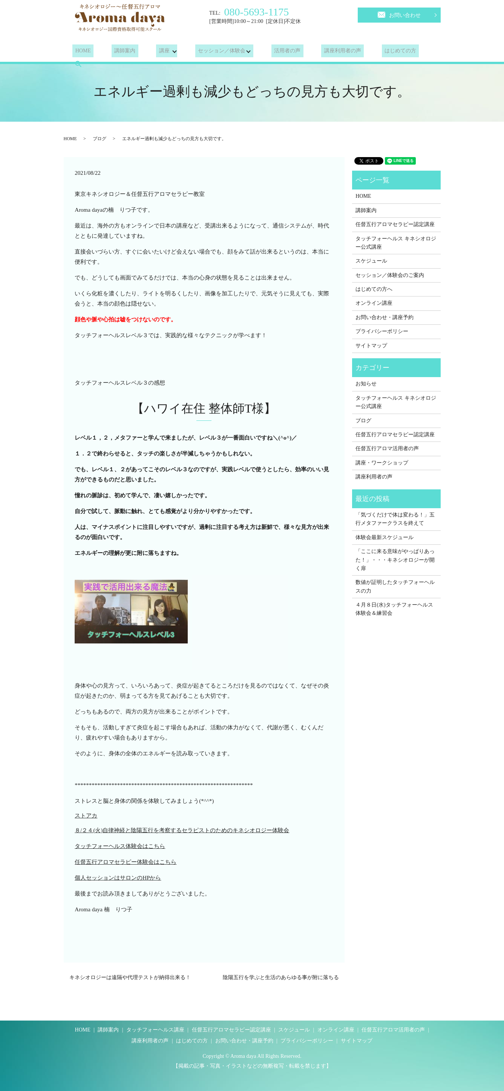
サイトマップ (371, 345)
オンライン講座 (373, 303)
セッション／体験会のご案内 (389, 275)
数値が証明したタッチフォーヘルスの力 (395, 586)
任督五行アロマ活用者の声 (387, 448)
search (414, 52)
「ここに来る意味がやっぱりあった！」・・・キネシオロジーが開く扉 (395, 560)
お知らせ (366, 384)
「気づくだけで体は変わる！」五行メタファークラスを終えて (395, 519)
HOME (80, 52)
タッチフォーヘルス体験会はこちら (120, 846)
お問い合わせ (399, 14)
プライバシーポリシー (381, 331)
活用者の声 (273, 52)
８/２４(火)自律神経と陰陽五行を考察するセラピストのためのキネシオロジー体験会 (182, 830)
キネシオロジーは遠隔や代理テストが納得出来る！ (130, 977)
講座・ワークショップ (381, 463)
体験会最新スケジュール (384, 537)
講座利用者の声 (323, 52)
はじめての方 (375, 52)
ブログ (99, 138)
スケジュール (371, 261)
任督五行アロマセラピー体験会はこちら (125, 862)
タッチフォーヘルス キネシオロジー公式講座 (395, 243)
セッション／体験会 (207, 52)
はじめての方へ (373, 289)
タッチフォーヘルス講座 (155, 1030)
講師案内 (116, 52)
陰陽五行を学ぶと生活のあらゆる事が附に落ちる (281, 977)
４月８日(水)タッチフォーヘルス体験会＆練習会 (394, 609)
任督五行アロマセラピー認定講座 (395, 224)
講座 (150, 52)
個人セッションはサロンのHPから (118, 878)
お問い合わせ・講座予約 (384, 317)
